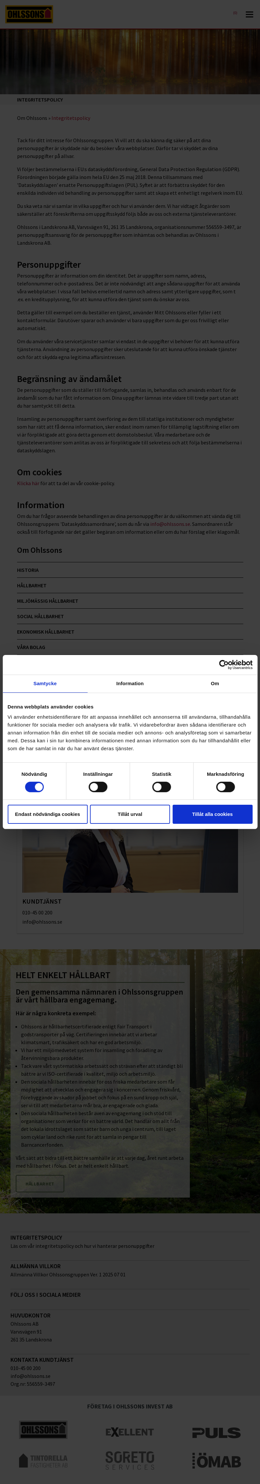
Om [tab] (215, 683)
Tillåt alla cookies (212, 814)
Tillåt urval (130, 814)
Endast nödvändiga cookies (47, 814)
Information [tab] (130, 683)
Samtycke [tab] (45, 683)
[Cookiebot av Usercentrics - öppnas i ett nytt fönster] (223, 665)
